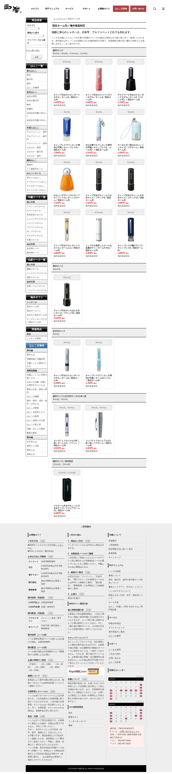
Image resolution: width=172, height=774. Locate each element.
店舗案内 (113, 541)
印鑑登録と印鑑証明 (36, 359)
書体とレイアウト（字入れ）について (126, 587)
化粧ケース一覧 (37, 259)
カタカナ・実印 (34, 147)
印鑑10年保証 (115, 623)
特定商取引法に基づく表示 (121, 549)
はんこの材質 (33, 408)
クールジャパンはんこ (37, 182)
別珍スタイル (33, 277)
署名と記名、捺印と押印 (37, 390)
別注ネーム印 (33, 306)
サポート (87, 9)
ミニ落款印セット (35, 169)
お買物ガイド (104, 9)
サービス (69, 9)
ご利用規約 (114, 545)
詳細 (43, 541)
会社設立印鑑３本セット (37, 121)
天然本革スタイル (35, 215)
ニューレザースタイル (37, 219)
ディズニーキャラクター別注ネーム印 (37, 320)
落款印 (30, 165)
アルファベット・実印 (37, 132)
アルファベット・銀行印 (37, 137)
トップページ (60, 19)
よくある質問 (115, 650)
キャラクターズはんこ (37, 190)
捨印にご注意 (33, 446)
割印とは (31, 450)
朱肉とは (31, 454)
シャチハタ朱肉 (34, 338)
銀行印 (30, 79)
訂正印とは (32, 442)
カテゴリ (35, 9)
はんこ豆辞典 (121, 9)
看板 (70, 725)
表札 (70, 713)
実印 (29, 75)
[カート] (163, 8)
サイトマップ (115, 557)
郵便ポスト (73, 717)
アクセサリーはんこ (36, 186)
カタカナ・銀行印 (35, 152)
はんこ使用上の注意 (36, 420)
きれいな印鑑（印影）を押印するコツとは (37, 383)
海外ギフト (36, 297)
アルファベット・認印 (37, 143)
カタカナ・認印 (34, 156)
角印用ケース (33, 253)
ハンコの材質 (115, 571)
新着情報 (113, 553)
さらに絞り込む (33, 50)
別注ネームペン (34, 311)
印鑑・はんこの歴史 (36, 429)
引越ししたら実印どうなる (37, 364)
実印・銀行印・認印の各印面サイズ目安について (126, 581)
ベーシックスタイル (36, 206)
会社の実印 (32, 96)
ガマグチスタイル (35, 236)
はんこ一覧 (36, 66)
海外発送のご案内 (117, 632)
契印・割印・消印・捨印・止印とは (37, 402)
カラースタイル (34, 210)
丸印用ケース (33, 248)
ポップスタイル (34, 231)
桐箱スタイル (33, 269)
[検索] (154, 8)
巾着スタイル (33, 240)
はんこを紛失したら (36, 412)
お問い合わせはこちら (129, 731)
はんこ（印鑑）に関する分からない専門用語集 (126, 608)
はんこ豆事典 (36, 345)
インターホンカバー (77, 721)
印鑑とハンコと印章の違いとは (37, 376)
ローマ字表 (114, 602)
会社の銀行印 (33, 100)
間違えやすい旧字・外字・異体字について (126, 596)
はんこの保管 (33, 416)
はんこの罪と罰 (34, 424)
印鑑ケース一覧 (37, 197)
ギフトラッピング (117, 628)
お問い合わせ (138, 9)
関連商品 (37, 329)
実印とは (31, 355)
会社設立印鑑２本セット (37, 114)
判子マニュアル (52, 9)
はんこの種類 (33, 396)
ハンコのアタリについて (120, 591)
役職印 (30, 109)
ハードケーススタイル (37, 273)
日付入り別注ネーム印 (37, 315)
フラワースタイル (35, 227)
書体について (115, 575)
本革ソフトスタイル (36, 286)
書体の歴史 (32, 433)
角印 (29, 105)
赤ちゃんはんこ (34, 177)
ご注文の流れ (115, 654)
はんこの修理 (33, 88)
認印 (29, 83)
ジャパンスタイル (35, 223)
